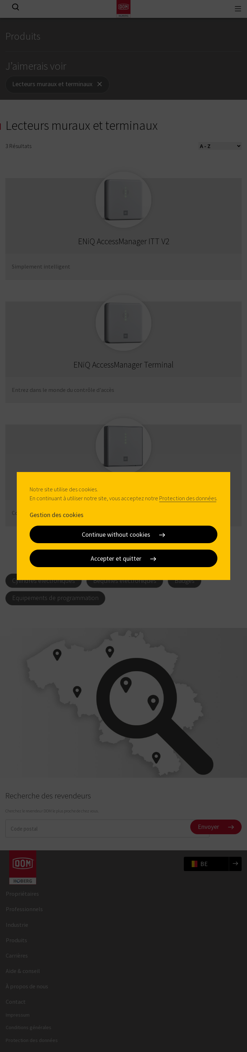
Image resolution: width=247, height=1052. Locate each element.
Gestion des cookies (57, 515)
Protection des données (187, 498)
